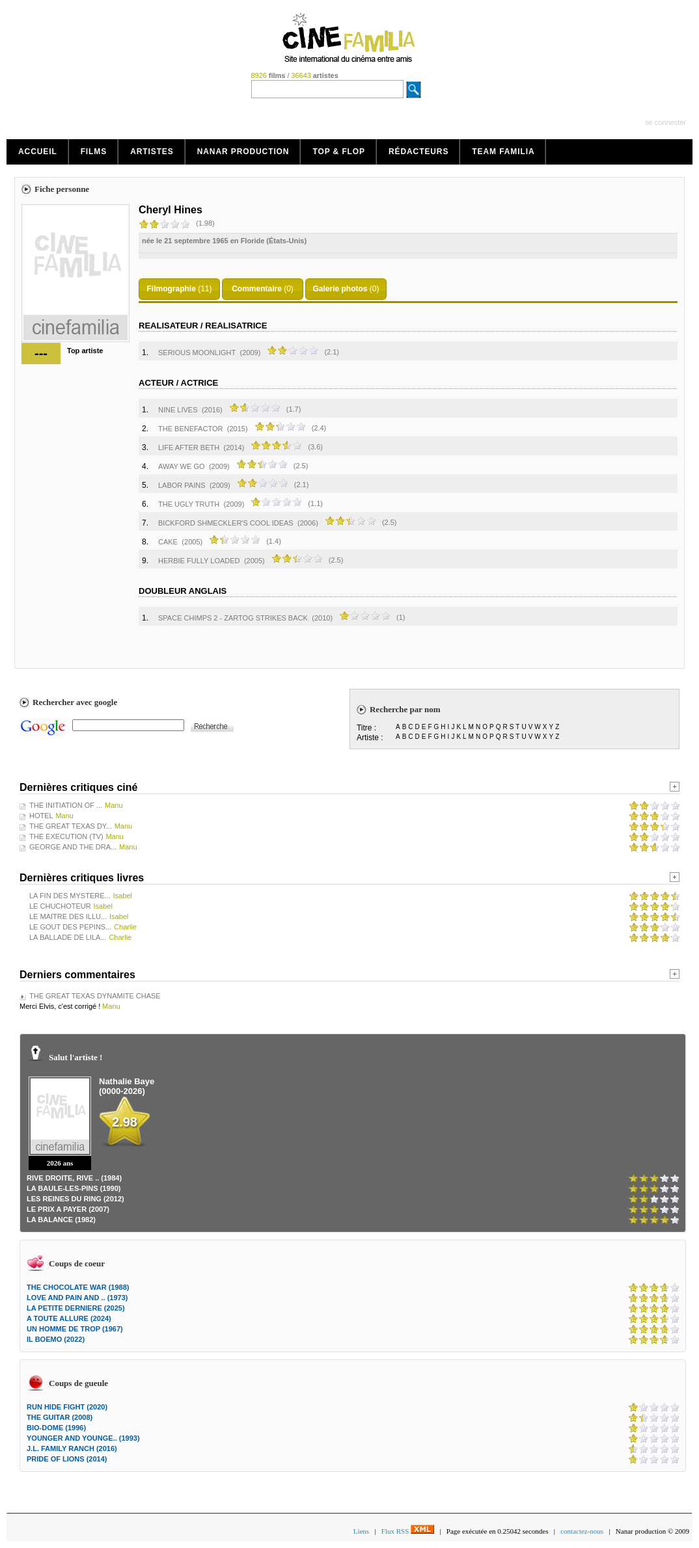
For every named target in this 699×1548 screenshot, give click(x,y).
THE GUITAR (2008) (59, 1417)
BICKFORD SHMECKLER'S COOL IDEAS (226, 523)
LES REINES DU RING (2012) (75, 1199)
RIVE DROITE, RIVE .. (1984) (74, 1178)
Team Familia (503, 151)
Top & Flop (338, 151)
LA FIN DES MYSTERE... (70, 896)
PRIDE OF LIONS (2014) (67, 1459)
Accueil (37, 151)
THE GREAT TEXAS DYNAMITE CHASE (95, 996)
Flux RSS (407, 1531)
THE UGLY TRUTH (188, 504)
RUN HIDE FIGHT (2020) (67, 1407)
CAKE (168, 542)
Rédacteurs (418, 151)
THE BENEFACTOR (190, 429)
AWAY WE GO (181, 466)
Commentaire (257, 288)
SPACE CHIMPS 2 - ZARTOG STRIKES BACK (233, 618)
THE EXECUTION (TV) (66, 836)
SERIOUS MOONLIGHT (197, 352)
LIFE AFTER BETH (188, 447)
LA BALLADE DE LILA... (68, 937)
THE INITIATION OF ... (65, 805)
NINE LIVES (178, 410)
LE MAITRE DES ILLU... (68, 916)
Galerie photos (339, 288)
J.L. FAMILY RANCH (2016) (72, 1448)
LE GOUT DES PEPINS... (70, 927)
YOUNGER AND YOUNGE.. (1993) (83, 1438)
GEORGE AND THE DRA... (72, 847)
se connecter (665, 122)
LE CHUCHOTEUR (60, 906)
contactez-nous (581, 1531)
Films (94, 151)
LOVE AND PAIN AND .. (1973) (77, 1297)
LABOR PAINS (182, 485)
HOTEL (41, 816)
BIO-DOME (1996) (56, 1428)
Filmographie (170, 288)
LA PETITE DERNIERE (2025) (76, 1308)
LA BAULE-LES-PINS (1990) (73, 1188)
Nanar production (243, 151)
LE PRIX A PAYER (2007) (68, 1209)
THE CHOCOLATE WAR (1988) (78, 1287)
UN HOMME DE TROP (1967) (75, 1329)
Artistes (152, 151)
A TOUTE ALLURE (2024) (69, 1318)
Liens (361, 1531)
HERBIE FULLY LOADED (199, 561)
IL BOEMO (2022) (56, 1339)
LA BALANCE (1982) (61, 1219)
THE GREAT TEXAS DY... (70, 826)
